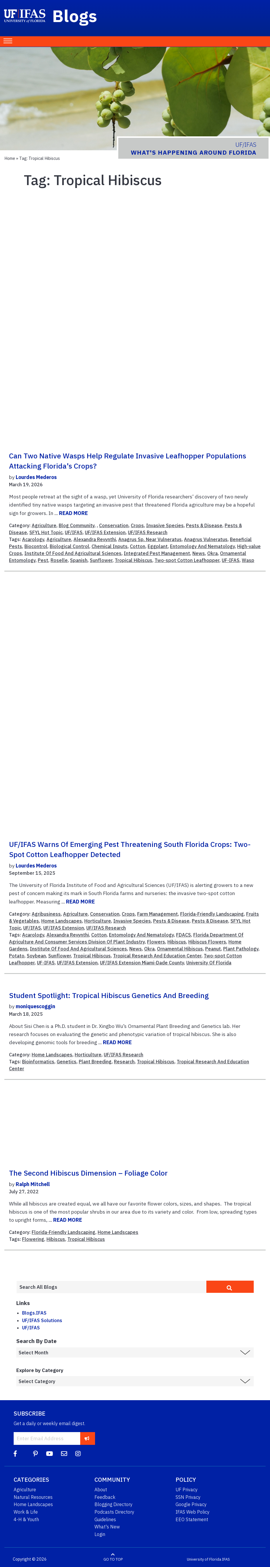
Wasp (248, 560)
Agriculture (44, 525)
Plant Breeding (95, 1061)
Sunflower (101, 560)
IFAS (226, 1559)
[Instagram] (78, 1454)
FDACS (183, 935)
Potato (16, 956)
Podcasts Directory (114, 1512)
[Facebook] (15, 1454)
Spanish (78, 560)
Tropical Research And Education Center (157, 956)
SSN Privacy (188, 1497)
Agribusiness (46, 914)
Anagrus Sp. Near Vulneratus (150, 539)
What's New (107, 1527)
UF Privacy (187, 1489)
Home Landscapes (61, 921)
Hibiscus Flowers (207, 942)
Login (99, 1534)
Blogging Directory (113, 1504)
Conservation (113, 525)
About (100, 1489)
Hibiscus (176, 942)
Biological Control (69, 546)
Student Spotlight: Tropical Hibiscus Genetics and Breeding (109, 995)
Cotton (137, 546)
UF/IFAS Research (147, 532)
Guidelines (105, 1519)
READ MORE (73, 513)
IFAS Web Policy (193, 1512)
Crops (137, 525)
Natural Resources (33, 1497)
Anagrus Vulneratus (206, 539)
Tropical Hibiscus (133, 560)
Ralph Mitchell (33, 1184)
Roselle (59, 560)
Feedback (104, 1497)
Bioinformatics (38, 1061)
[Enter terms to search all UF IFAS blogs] (111, 1287)
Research (124, 1061)
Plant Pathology (240, 949)
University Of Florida (208, 963)
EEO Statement (192, 1519)
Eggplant (158, 546)
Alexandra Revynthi (95, 539)
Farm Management (157, 914)
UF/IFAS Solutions (42, 1320)
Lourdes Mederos (36, 477)
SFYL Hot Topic (45, 532)
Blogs (74, 16)
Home (9, 158)
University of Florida (204, 1559)
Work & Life (26, 1512)
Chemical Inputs (110, 546)
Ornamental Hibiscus (180, 949)
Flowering (33, 1239)
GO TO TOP (113, 1559)
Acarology (33, 539)
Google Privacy (191, 1504)
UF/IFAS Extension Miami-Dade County (142, 963)
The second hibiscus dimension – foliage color (88, 1173)
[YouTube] (49, 1454)
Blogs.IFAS (34, 1313)
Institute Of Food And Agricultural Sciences (72, 553)
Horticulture (97, 921)
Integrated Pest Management (157, 553)
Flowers (156, 942)
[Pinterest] (35, 1454)
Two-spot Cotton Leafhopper (187, 560)
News (198, 553)
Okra (212, 553)
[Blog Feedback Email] (64, 1454)
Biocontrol (35, 546)
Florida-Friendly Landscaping (212, 914)
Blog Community (76, 525)
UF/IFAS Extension (105, 532)
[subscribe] (87, 1438)
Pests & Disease (204, 525)
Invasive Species (165, 525)
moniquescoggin (35, 1006)
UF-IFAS (230, 560)
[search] (230, 1287)
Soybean (36, 956)
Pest (43, 560)
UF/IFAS (74, 532)
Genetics (66, 1061)
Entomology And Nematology (202, 546)
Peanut (213, 949)
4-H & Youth (26, 1519)
